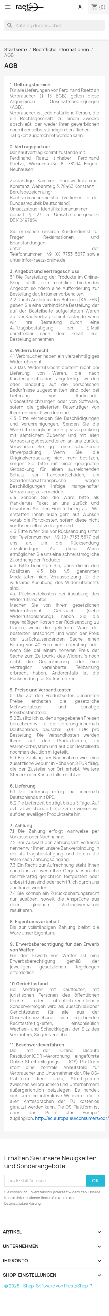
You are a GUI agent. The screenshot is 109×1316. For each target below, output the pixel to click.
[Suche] (54, 25)
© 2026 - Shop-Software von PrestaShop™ (48, 1286)
